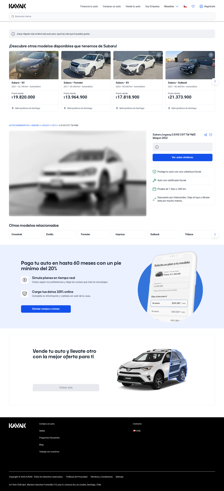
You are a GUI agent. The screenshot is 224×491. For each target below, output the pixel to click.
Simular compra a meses (46, 308)
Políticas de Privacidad (76, 477)
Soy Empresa (152, 6)
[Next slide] (215, 81)
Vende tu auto (133, 6)
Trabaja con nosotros (49, 451)
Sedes (42, 431)
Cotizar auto (66, 387)
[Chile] (185, 6)
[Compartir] (205, 135)
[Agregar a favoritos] (210, 135)
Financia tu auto (89, 6)
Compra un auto (47, 424)
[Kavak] (17, 6)
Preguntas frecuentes (49, 438)
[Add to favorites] (54, 55)
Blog (41, 444)
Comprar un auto (112, 6)
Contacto (137, 424)
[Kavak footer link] (17, 438)
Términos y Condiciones (101, 477)
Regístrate (207, 6)
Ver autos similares (182, 157)
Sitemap (119, 477)
